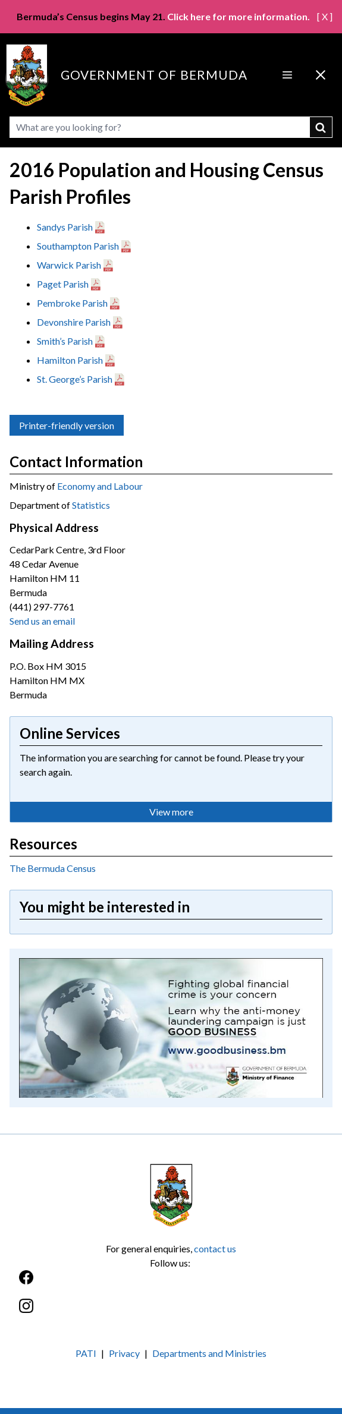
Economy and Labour (100, 486)
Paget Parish (63, 283)
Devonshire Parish (74, 321)
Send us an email (42, 620)
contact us (215, 1248)
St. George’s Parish (74, 379)
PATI (86, 1353)
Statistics (91, 505)
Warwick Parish (69, 264)
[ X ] (324, 16)
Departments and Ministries (209, 1353)
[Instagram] (171, 1312)
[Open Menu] (287, 75)
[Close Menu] (320, 75)
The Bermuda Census (53, 868)
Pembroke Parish (72, 302)
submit (321, 127)
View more (171, 811)
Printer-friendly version (66, 425)
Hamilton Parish (70, 360)
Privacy (124, 1353)
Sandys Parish (65, 226)
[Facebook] (171, 1283)
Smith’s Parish (65, 341)
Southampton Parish (78, 245)
